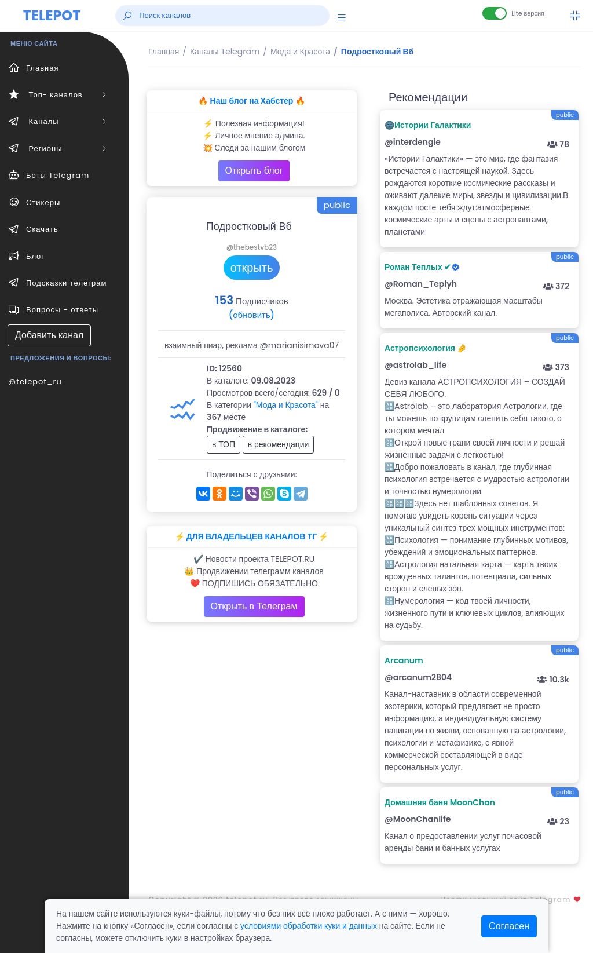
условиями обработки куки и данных (308, 926)
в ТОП (223, 444)
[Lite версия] (494, 13)
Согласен (509, 926)
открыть (251, 268)
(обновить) (251, 315)
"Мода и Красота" (286, 405)
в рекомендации (278, 444)
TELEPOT (52, 15)
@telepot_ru (35, 381)
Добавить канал (49, 335)
